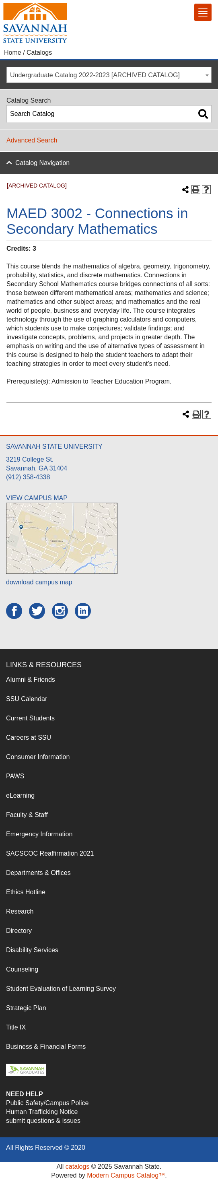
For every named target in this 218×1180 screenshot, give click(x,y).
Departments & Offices (38, 872)
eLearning (20, 795)
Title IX (16, 1027)
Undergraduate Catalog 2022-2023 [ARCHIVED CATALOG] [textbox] (95, 75)
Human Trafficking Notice (42, 1111)
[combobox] (109, 75)
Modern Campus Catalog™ (126, 1175)
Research (19, 911)
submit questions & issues (43, 1120)
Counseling (22, 969)
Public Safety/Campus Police (47, 1103)
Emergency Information (39, 834)
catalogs (78, 1166)
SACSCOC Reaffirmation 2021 (50, 853)
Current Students (30, 718)
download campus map (39, 582)
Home (12, 52)
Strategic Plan (26, 1008)
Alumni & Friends (30, 679)
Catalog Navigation (42, 162)
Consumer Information (38, 756)
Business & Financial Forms (46, 1046)
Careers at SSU (28, 737)
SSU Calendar (26, 698)
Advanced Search (31, 140)
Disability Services (32, 950)
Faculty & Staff (27, 814)
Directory (19, 930)
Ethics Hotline (25, 892)
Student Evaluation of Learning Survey (61, 988)
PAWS (15, 776)
